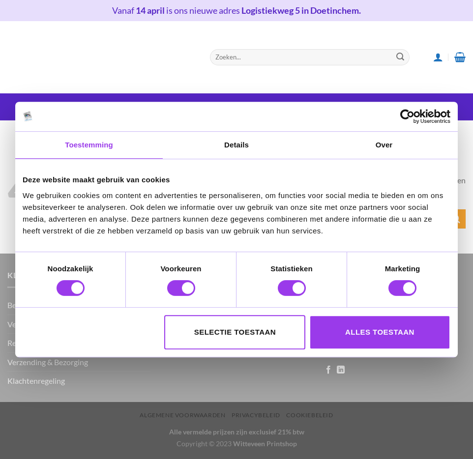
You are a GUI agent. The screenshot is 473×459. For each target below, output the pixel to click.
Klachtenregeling (36, 380)
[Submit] (400, 57)
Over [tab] (384, 145)
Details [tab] (236, 145)
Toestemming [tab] (89, 145)
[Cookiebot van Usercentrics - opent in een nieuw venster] (407, 116)
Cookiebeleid (309, 415)
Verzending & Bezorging (47, 362)
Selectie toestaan (235, 332)
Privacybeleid (256, 415)
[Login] (438, 57)
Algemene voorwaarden (182, 415)
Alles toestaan (379, 332)
